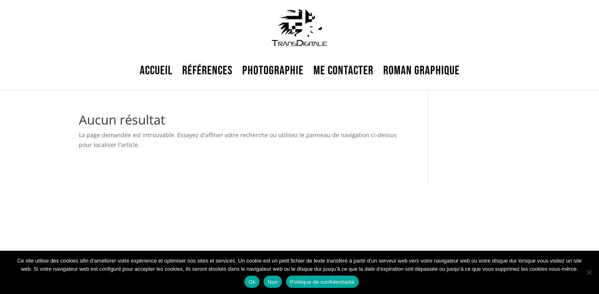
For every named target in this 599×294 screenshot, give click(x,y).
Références (207, 70)
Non (273, 282)
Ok (251, 282)
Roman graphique (421, 70)
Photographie (273, 70)
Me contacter (343, 70)
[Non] (589, 272)
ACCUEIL (156, 70)
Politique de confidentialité (322, 282)
